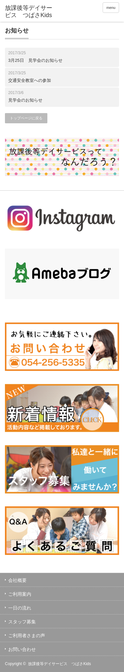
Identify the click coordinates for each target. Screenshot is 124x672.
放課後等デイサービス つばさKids (59, 663)
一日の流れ (19, 608)
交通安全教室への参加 (29, 80)
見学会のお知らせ (25, 100)
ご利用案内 (19, 594)
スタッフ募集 (22, 621)
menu (110, 8)
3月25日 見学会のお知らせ (35, 60)
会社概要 (17, 580)
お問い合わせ (22, 649)
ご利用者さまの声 (26, 635)
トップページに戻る (26, 118)
